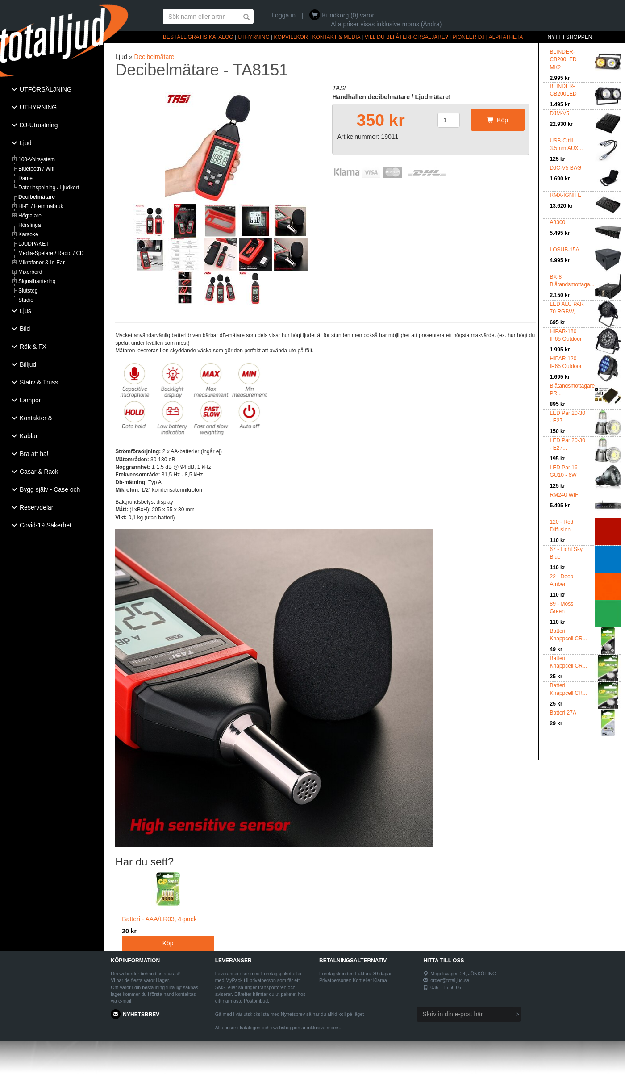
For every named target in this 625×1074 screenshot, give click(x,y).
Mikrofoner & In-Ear (41, 262)
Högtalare (30, 216)
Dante (25, 178)
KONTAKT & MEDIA (336, 37)
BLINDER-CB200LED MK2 (563, 59)
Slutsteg (28, 291)
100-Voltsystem (36, 159)
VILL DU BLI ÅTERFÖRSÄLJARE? (406, 37)
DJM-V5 (559, 113)
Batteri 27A (563, 713)
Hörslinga (29, 225)
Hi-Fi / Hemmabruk (40, 206)
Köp (497, 120)
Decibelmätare (36, 197)
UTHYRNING (253, 37)
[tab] (52, 90)
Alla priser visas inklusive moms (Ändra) (386, 24)
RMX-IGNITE (566, 195)
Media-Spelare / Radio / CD (51, 253)
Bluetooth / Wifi (36, 169)
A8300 (558, 222)
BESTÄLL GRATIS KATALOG (198, 37)
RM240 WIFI (565, 495)
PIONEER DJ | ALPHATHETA (488, 37)
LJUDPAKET (33, 244)
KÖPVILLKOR (291, 37)
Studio (25, 300)
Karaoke (28, 234)
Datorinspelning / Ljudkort (48, 187)
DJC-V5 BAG (566, 168)
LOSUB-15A (564, 250)
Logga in (283, 15)
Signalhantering (36, 281)
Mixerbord (30, 272)
